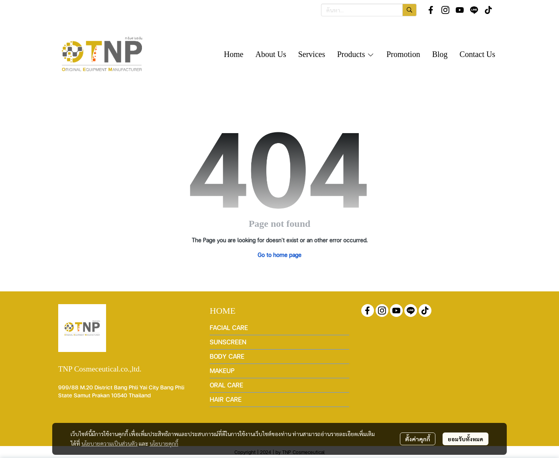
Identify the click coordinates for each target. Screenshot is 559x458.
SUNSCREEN (228, 341)
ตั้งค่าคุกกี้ (417, 438)
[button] (369, 10)
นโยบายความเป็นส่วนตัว (109, 443)
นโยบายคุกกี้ (164, 443)
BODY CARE (227, 356)
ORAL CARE (226, 384)
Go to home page (279, 255)
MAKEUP (222, 370)
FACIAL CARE (229, 327)
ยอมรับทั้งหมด (465, 438)
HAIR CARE (226, 399)
